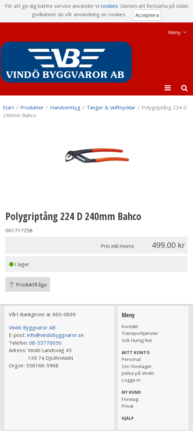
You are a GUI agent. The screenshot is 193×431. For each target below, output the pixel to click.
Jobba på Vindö (138, 373)
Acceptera (147, 15)
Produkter (32, 107)
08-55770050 (45, 342)
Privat (128, 406)
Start (8, 107)
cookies (109, 5)
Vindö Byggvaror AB (32, 327)
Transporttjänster (140, 333)
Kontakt (130, 326)
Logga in (131, 380)
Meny (174, 32)
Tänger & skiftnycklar (111, 107)
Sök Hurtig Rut (137, 340)
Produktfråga (28, 284)
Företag (130, 399)
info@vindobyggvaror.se (55, 334)
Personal (131, 359)
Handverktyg (65, 107)
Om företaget (136, 366)
